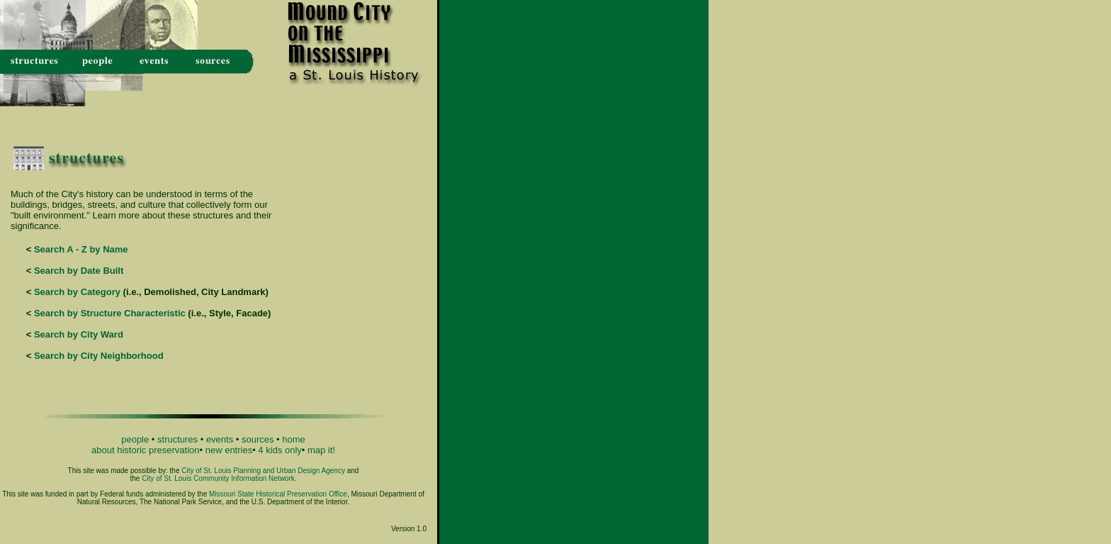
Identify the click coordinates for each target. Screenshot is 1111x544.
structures (177, 439)
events (219, 439)
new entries (228, 450)
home (293, 439)
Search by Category (77, 292)
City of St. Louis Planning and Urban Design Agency (263, 470)
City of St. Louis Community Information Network (218, 478)
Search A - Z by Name (81, 249)
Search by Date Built (78, 270)
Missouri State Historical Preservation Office (278, 494)
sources (258, 439)
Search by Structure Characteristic (110, 313)
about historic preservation (145, 450)
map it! (321, 450)
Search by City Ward (78, 334)
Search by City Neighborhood (99, 355)
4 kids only (279, 450)
